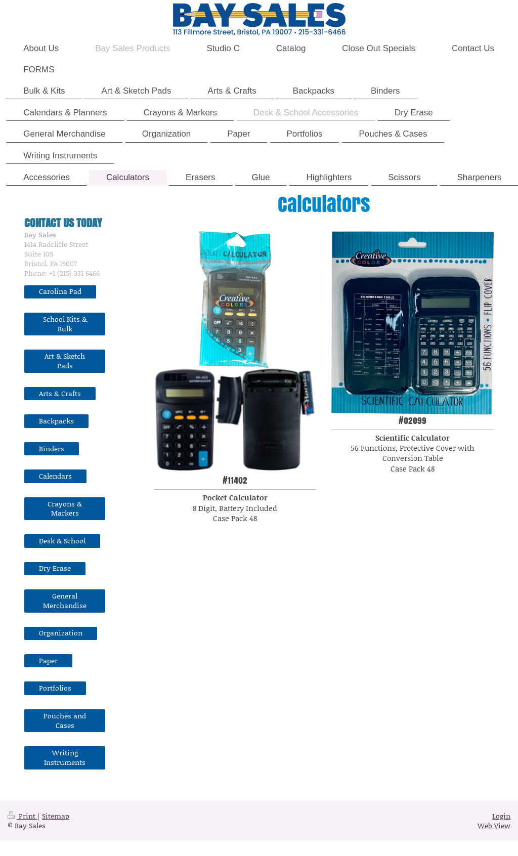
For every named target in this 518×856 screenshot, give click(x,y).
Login (501, 815)
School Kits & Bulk (65, 324)
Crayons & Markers (65, 508)
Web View (494, 825)
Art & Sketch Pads (65, 361)
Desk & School (62, 540)
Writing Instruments (64, 757)
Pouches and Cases (65, 720)
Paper (48, 660)
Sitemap (55, 815)
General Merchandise (65, 600)
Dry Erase (55, 568)
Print (22, 815)
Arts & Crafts (60, 393)
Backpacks (56, 420)
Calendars (55, 475)
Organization (60, 632)
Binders (51, 448)
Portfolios (55, 687)
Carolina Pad (60, 291)
